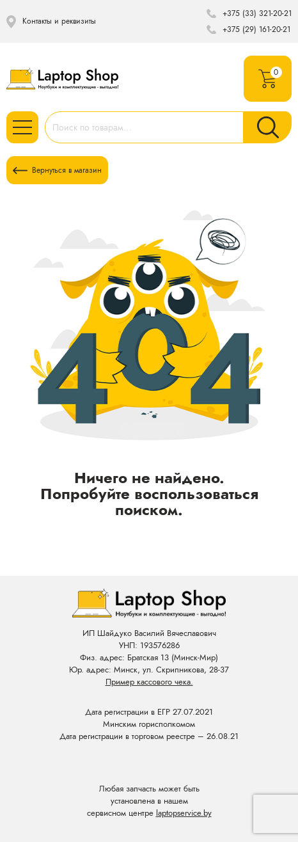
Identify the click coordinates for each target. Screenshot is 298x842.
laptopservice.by (184, 813)
